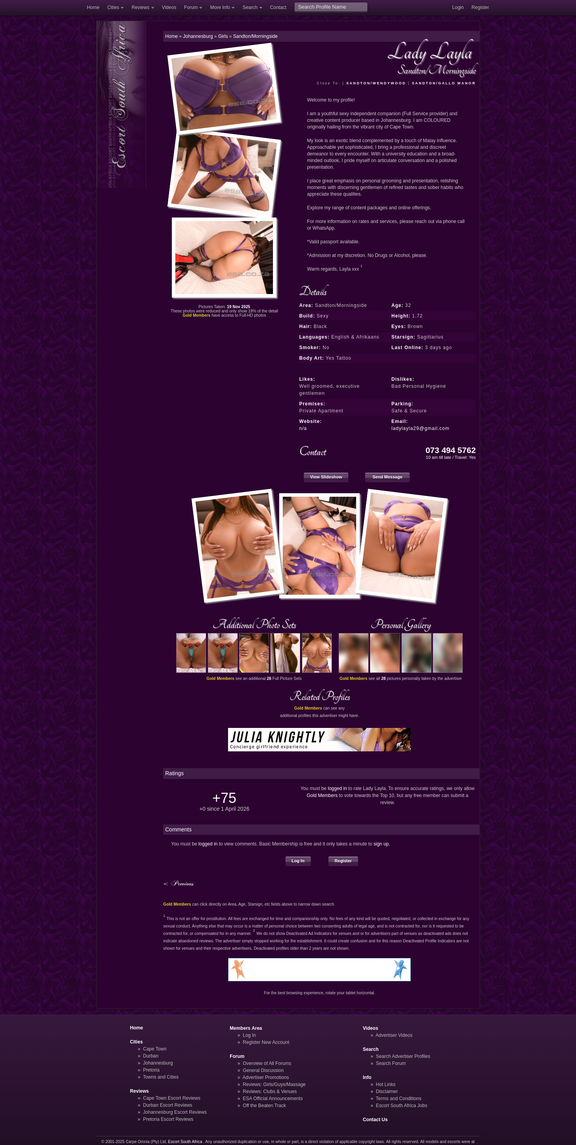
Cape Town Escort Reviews (171, 1098)
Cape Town (154, 1049)
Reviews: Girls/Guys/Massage (274, 1084)
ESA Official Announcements (273, 1098)
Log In (298, 860)
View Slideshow (326, 476)
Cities (113, 7)
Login (458, 7)
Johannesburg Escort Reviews (175, 1112)
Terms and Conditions (398, 1098)
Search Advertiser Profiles (403, 1056)
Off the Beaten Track (264, 1105)
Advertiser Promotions (266, 1077)
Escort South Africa (185, 1142)
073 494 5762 (451, 450)
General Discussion (263, 1070)
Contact (278, 7)
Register (480, 7)
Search (250, 7)
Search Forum (391, 1063)
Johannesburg (158, 1063)
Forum (191, 7)
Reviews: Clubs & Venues (270, 1091)
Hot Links (385, 1084)
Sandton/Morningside (255, 36)
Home (93, 7)
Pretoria (151, 1070)
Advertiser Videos (394, 1035)
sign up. (382, 844)
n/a (303, 428)
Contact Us (375, 1119)
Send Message (387, 476)
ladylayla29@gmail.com (420, 428)
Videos (169, 7)
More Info (220, 7)
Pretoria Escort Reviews (168, 1119)
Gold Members (322, 795)
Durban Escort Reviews (167, 1105)
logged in (337, 788)
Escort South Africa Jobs (401, 1105)
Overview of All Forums (267, 1063)
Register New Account (266, 1042)
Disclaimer (387, 1091)
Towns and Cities (160, 1077)
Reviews (141, 7)
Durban (151, 1056)
